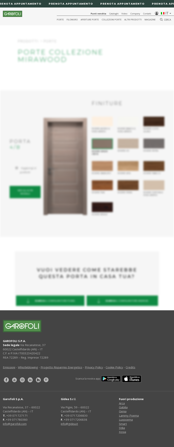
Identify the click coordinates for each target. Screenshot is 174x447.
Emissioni (9, 367)
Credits (130, 367)
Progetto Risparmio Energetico (61, 367)
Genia (122, 411)
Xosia (122, 432)
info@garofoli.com (15, 424)
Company (135, 13)
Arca (122, 403)
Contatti (147, 13)
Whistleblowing (28, 367)
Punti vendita (98, 13)
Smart (123, 424)
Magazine (150, 19)
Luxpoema (126, 419)
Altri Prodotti (133, 19)
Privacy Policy (94, 367)
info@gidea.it (69, 424)
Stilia (122, 428)
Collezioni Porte (111, 19)
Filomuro (72, 19)
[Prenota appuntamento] (87, 3)
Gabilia (123, 407)
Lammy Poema (129, 415)
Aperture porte (90, 19)
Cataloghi (114, 13)
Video (124, 13)
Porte (60, 19)
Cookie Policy (114, 367)
